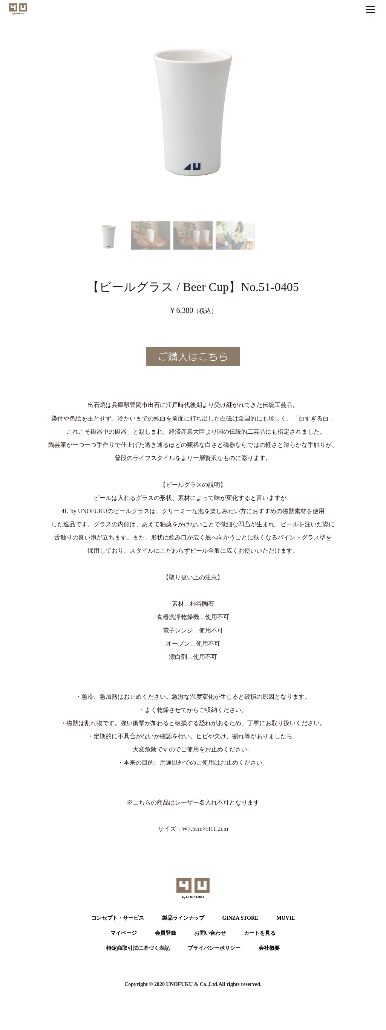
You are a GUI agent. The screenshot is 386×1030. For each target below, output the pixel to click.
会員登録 (165, 933)
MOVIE (285, 918)
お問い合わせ (210, 933)
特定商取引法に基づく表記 (138, 948)
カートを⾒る (260, 933)
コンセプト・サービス (117, 918)
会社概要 (269, 948)
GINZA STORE (240, 918)
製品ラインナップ (183, 918)
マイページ (123, 933)
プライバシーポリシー (214, 948)
